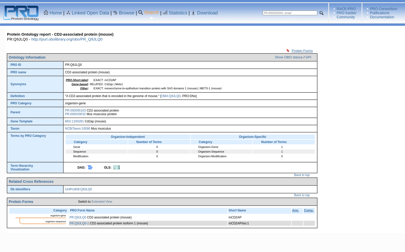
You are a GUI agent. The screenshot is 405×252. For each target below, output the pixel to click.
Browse (127, 12)
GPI (308, 57)
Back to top (302, 175)
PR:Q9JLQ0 (77, 217)
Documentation (382, 17)
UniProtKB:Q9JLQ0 (78, 189)
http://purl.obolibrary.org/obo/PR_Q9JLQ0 (67, 39)
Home (56, 12)
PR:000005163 (75, 110)
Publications (380, 13)
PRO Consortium (383, 9)
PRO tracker (346, 13)
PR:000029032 (75, 114)
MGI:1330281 (74, 121)
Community (346, 17)
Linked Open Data (90, 12)
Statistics (178, 12)
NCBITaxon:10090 (77, 128)
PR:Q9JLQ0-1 (79, 223)
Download (207, 12)
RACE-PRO (346, 9)
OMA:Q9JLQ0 (170, 96)
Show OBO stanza (288, 57)
